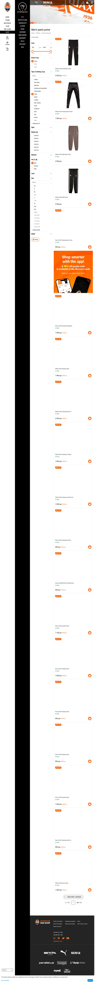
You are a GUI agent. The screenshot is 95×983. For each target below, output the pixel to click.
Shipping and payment (70, 921)
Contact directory (57, 926)
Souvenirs (22, 32)
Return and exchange (70, 924)
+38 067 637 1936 (58, 932)
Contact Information (57, 921)
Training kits (22, 23)
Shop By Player (22, 20)
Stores (78, 921)
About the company (57, 924)
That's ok (90, 980)
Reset (35, 239)
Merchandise (22, 35)
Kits (22, 17)
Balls (22, 41)
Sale (22, 47)
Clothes (22, 26)
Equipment (22, 38)
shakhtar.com (57, 941)
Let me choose (5, 980)
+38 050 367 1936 (58, 935)
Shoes (22, 29)
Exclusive (22, 44)
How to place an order (82, 924)
